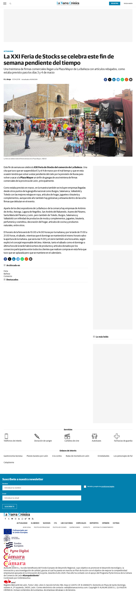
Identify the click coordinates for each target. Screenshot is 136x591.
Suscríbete (9, 507)
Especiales (81, 523)
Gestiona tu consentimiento (103, 527)
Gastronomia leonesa (13, 456)
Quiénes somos (75, 527)
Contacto (86, 527)
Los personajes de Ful (123, 456)
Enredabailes (103, 456)
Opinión (106, 523)
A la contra (57, 456)
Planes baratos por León (37, 456)
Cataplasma (9, 462)
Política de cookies (59, 527)
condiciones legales (107, 486)
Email (4, 494)
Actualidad (8, 51)
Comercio (8, 276)
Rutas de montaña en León (77, 456)
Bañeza (7, 274)
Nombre (5, 484)
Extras (117, 523)
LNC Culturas (67, 523)
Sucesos (46, 523)
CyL (55, 523)
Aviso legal (27, 527)
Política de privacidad (42, 527)
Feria (6, 271)
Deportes (94, 523)
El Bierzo (34, 523)
